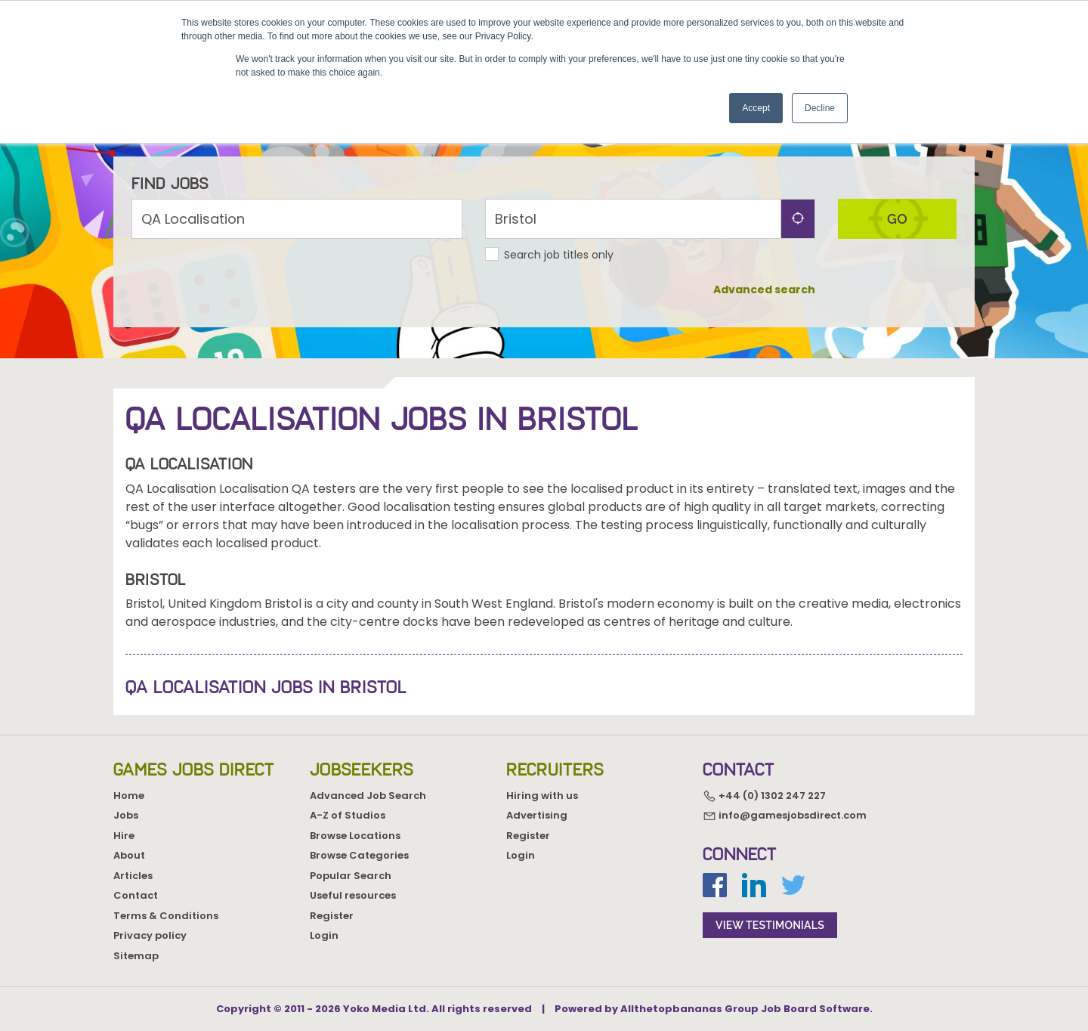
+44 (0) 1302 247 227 (764, 795)
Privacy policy (150, 935)
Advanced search (764, 289)
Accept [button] (756, 108)
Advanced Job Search (368, 795)
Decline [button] (820, 108)
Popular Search (350, 875)
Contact (135, 895)
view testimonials (770, 925)
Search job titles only (559, 254)
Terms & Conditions (165, 916)
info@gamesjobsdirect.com (785, 816)
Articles (133, 875)
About (129, 855)
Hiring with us (542, 795)
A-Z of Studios (347, 815)
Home (128, 795)
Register (332, 916)
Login (324, 935)
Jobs (125, 815)
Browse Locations (355, 835)
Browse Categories (359, 855)
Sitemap (136, 956)
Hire (123, 835)
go (897, 219)
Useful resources (353, 895)
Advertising (536, 815)
